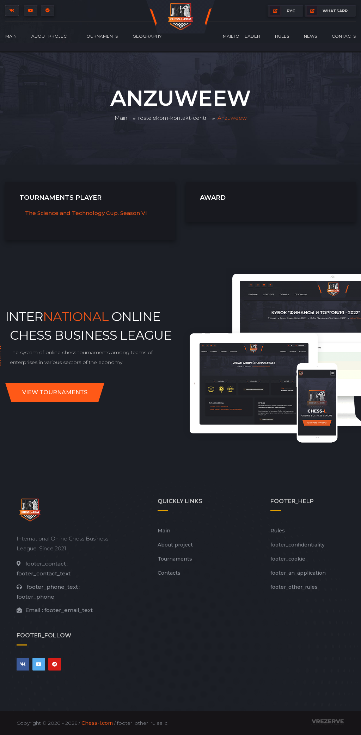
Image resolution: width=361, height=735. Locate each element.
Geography (147, 36)
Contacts (344, 36)
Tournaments (101, 36)
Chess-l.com (97, 723)
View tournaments (54, 392)
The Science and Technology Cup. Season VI (86, 213)
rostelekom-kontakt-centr (172, 118)
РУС (282, 10)
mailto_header (241, 36)
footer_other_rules (294, 587)
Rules (282, 36)
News (310, 36)
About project (50, 36)
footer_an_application (298, 573)
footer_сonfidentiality (297, 545)
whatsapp (327, 10)
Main (11, 36)
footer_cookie (287, 559)
